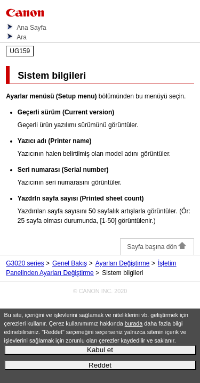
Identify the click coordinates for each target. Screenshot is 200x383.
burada (134, 323)
